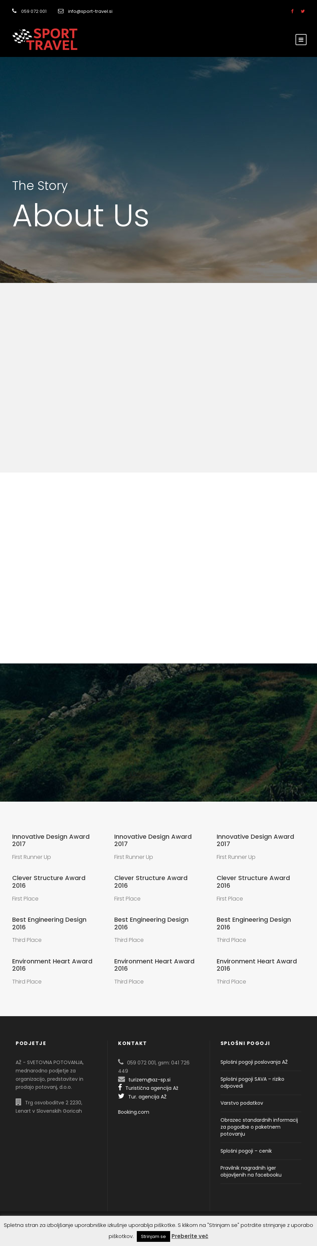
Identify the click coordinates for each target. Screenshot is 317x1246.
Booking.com (133, 1112)
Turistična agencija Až (148, 1088)
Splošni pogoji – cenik (246, 1150)
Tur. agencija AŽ (142, 1096)
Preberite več (190, 1236)
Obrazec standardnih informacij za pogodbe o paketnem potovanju (259, 1127)
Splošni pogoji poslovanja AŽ (254, 1062)
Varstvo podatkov (241, 1102)
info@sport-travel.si (90, 11)
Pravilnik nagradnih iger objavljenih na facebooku (251, 1171)
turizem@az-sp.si (149, 1079)
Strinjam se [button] (153, 1236)
